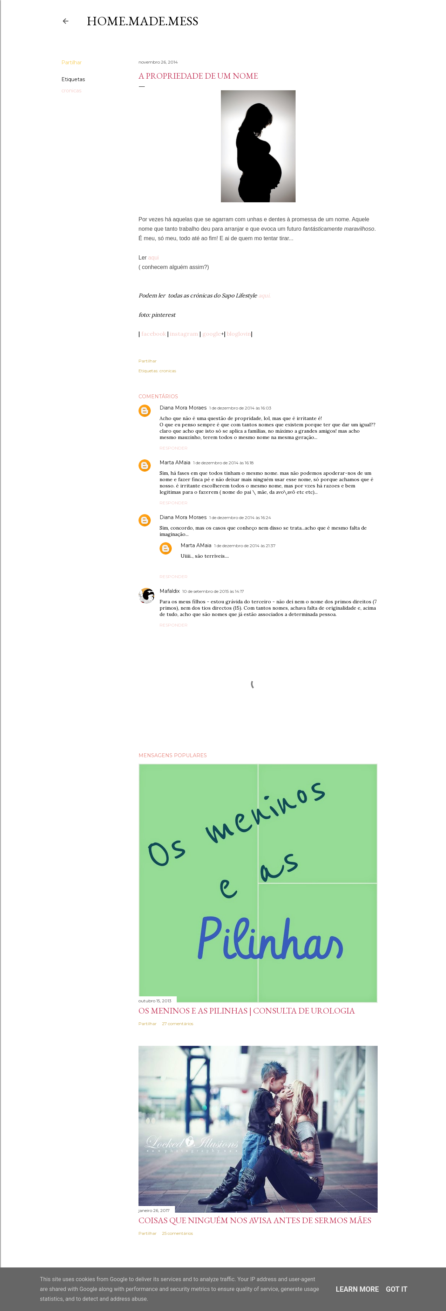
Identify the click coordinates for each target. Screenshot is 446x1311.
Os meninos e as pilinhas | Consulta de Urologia (246, 1010)
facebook (153, 333)
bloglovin (239, 333)
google (211, 333)
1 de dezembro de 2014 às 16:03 (240, 408)
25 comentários (177, 1233)
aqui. (264, 295)
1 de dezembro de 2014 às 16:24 (240, 517)
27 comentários (177, 1023)
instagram (184, 333)
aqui (153, 258)
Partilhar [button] (71, 62)
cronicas (71, 90)
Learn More (357, 1289)
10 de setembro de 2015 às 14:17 (213, 591)
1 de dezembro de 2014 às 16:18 (223, 462)
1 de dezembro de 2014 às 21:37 (245, 545)
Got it (397, 1289)
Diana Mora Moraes (183, 408)
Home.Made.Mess (142, 21)
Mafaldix (170, 591)
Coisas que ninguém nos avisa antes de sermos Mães (254, 1220)
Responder (174, 448)
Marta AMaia (175, 462)
